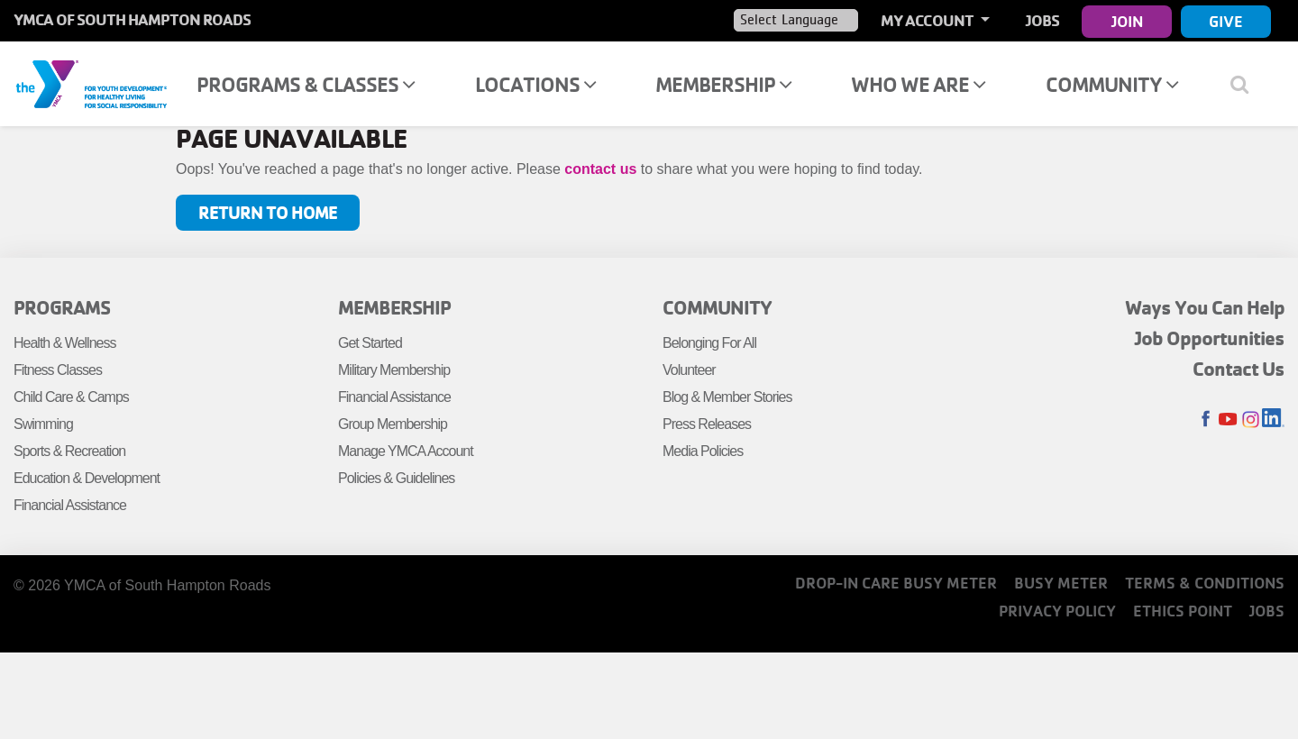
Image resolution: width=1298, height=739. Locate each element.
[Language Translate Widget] (796, 20)
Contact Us (1238, 368)
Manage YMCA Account (405, 451)
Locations (535, 84)
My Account (928, 20)
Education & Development (87, 478)
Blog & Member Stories (727, 397)
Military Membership (394, 370)
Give (1226, 21)
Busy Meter (1061, 582)
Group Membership (392, 424)
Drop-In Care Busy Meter (896, 582)
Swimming (43, 424)
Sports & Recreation (69, 451)
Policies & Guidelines (396, 478)
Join (1127, 21)
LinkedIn (1273, 419)
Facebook (1205, 419)
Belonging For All (709, 343)
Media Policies (703, 451)
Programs (62, 307)
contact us (600, 169)
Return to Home (267, 212)
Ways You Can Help (1204, 307)
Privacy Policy (1057, 610)
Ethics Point (1182, 610)
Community (1112, 84)
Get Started (370, 343)
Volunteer (689, 370)
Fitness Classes (58, 370)
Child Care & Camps (71, 397)
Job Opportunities (1209, 338)
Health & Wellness (64, 343)
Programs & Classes (306, 84)
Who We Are (918, 84)
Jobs (1042, 20)
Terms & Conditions (1204, 582)
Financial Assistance (70, 505)
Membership (723, 84)
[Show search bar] (1246, 83)
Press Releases (707, 424)
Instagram (1250, 419)
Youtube (1228, 419)
